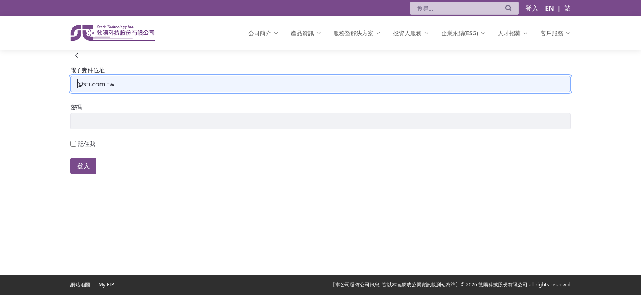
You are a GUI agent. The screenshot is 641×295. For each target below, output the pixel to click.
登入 (531, 8)
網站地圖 (80, 284)
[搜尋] (454, 8)
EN (549, 8)
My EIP (106, 284)
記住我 (82, 144)
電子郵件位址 (87, 70)
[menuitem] (264, 33)
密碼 (76, 107)
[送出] (508, 8)
